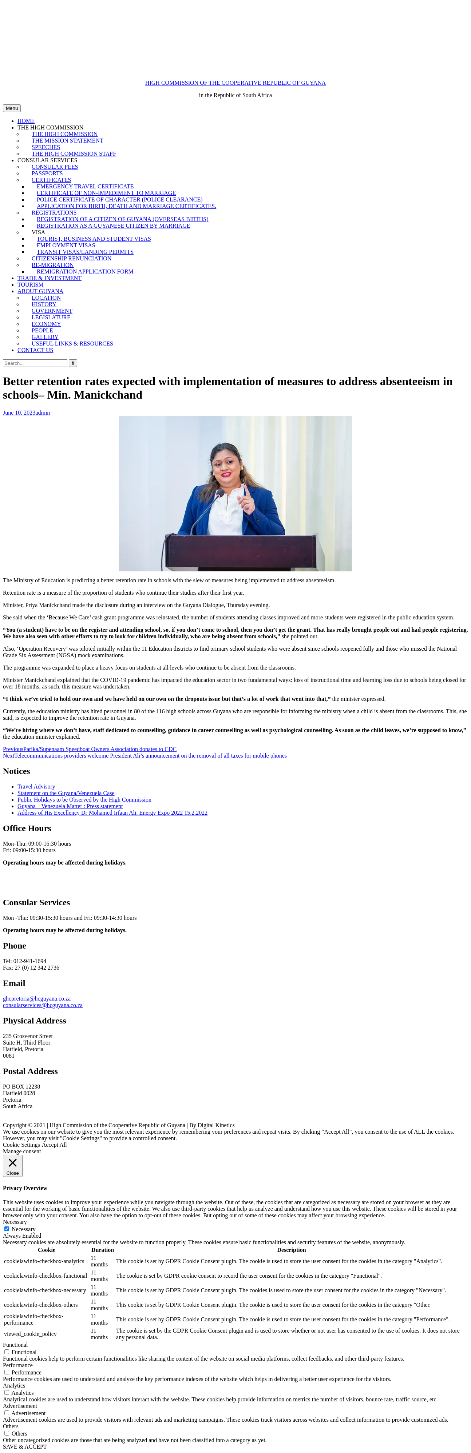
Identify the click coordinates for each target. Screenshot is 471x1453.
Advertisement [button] (20, 1406)
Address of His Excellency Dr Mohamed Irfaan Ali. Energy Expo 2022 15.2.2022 (112, 813)
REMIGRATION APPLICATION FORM (85, 271)
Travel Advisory (37, 786)
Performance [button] (18, 1365)
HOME (26, 121)
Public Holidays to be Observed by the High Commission (84, 800)
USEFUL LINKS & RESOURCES (72, 343)
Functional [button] (15, 1345)
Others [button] (11, 1426)
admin (42, 413)
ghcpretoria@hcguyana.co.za (37, 998)
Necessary (24, 1229)
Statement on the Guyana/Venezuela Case (66, 793)
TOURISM (30, 285)
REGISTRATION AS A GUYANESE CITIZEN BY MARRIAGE (113, 226)
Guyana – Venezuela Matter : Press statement (70, 806)
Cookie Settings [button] (21, 1145)
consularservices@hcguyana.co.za (43, 1005)
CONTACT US (35, 350)
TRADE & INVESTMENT (49, 278)
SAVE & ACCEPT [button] (25, 1447)
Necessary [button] (15, 1222)
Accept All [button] (54, 1145)
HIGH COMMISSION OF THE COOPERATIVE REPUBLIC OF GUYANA (235, 83)
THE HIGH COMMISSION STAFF (74, 154)
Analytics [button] (14, 1385)
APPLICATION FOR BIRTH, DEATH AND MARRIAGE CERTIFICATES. (126, 206)
